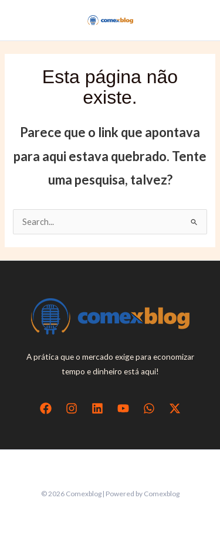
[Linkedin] (97, 408)
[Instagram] (71, 408)
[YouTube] (123, 408)
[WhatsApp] (149, 408)
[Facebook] (46, 408)
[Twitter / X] (175, 408)
